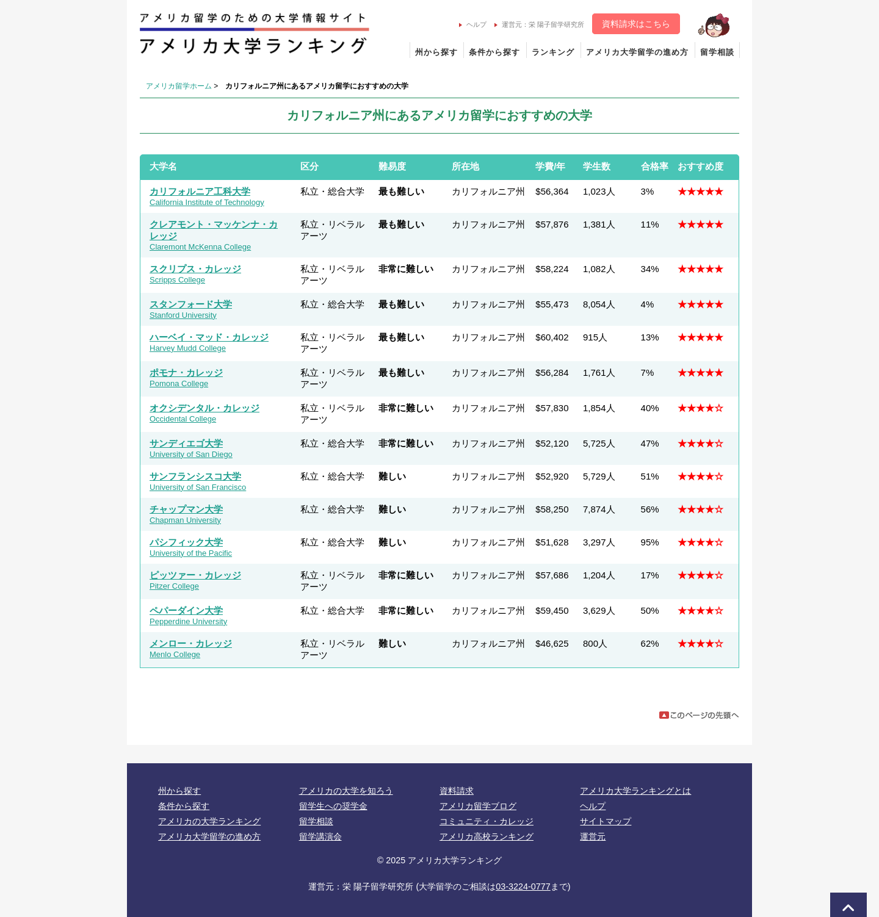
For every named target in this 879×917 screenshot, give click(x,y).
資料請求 (457, 791)
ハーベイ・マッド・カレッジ (209, 337)
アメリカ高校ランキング (487, 836)
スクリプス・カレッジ (195, 269)
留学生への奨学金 (333, 806)
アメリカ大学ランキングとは (635, 791)
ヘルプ (473, 24)
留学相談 (717, 52)
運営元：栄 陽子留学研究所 (539, 24)
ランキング (553, 52)
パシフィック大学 (186, 542)
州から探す (436, 52)
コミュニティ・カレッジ (487, 821)
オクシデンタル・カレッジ (204, 408)
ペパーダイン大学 (186, 610)
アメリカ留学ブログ (478, 806)
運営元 (593, 836)
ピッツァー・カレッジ (195, 575)
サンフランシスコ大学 (195, 476)
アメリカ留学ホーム (179, 86)
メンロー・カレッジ (191, 643)
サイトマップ (605, 821)
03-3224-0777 (523, 886)
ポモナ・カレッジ (186, 372)
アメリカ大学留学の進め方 (637, 52)
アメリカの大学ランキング (209, 821)
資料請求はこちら (636, 24)
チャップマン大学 (186, 509)
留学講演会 (320, 836)
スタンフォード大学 (191, 304)
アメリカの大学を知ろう (346, 791)
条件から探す (494, 52)
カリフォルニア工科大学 (200, 191)
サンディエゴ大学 (186, 443)
